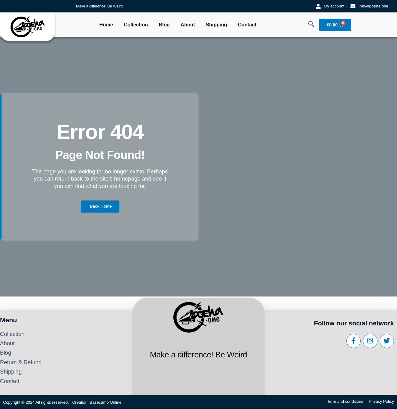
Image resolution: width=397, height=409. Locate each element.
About (188, 24)
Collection (136, 24)
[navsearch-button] (311, 25)
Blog (164, 24)
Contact (247, 24)
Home (106, 24)
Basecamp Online (106, 402)
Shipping (216, 24)
